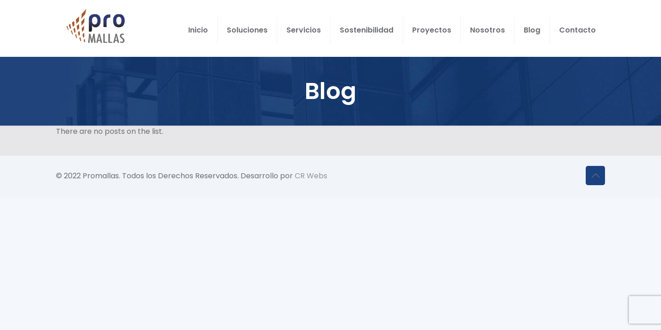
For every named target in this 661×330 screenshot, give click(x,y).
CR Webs (311, 175)
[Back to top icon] (595, 175)
